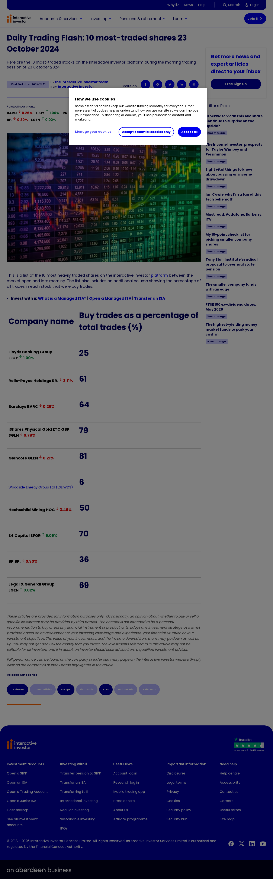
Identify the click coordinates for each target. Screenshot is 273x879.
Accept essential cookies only (146, 132)
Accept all (189, 132)
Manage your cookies (93, 131)
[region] (138, 116)
